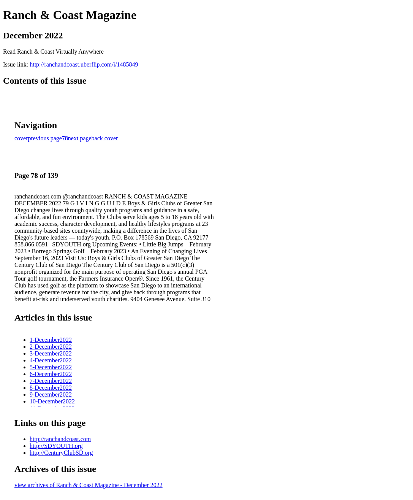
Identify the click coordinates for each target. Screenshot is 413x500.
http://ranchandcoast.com (60, 439)
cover (21, 138)
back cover (105, 138)
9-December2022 (51, 394)
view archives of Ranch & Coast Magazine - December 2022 (88, 485)
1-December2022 (51, 340)
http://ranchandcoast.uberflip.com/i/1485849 (84, 64)
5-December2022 (51, 367)
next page (80, 138)
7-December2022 (51, 381)
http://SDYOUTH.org (56, 446)
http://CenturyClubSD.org (61, 452)
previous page (45, 138)
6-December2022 (51, 374)
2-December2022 (51, 346)
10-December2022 (52, 401)
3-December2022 (51, 353)
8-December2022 (51, 387)
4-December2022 (51, 360)
